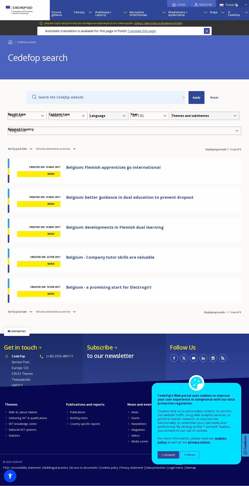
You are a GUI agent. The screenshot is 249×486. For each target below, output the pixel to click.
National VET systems (22, 430)
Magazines (138, 430)
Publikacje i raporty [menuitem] (103, 13)
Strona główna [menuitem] (57, 13)
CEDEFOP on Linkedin (203, 358)
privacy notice (199, 442)
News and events (140, 404)
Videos (135, 435)
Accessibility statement (26, 467)
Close (207, 31)
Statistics (14, 435)
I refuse (189, 454)
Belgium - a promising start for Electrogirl (108, 287)
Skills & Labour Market (23, 412)
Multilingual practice (55, 467)
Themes (11, 404)
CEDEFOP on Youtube (193, 358)
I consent (168, 455)
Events (135, 418)
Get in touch (20, 347)
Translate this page (141, 31)
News (135, 412)
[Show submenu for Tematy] (90, 13)
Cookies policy (109, 467)
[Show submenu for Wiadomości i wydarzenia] (205, 13)
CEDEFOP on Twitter (184, 358)
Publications (77, 412)
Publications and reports (85, 404)
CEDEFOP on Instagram (213, 358)
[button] (10, 476)
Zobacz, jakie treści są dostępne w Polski (158, 23)
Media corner (139, 441)
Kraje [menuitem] (213, 12)
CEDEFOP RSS (223, 358)
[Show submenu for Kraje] (222, 13)
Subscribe (100, 347)
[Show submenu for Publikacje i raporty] (125, 13)
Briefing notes (79, 418)
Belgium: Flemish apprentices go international (113, 167)
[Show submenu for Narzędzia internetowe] (163, 13)
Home (10, 41)
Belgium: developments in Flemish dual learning (115, 227)
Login (181, 4)
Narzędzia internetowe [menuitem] (138, 13)
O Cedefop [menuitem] (234, 13)
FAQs (6, 467)
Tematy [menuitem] (79, 12)
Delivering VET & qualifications (28, 418)
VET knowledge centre (23, 424)
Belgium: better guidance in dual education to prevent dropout (130, 197)
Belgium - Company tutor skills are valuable (110, 257)
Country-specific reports (85, 424)
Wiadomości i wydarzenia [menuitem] (177, 13)
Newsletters (138, 424)
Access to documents (84, 467)
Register (205, 4)
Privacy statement (131, 467)
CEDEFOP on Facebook (174, 358)
